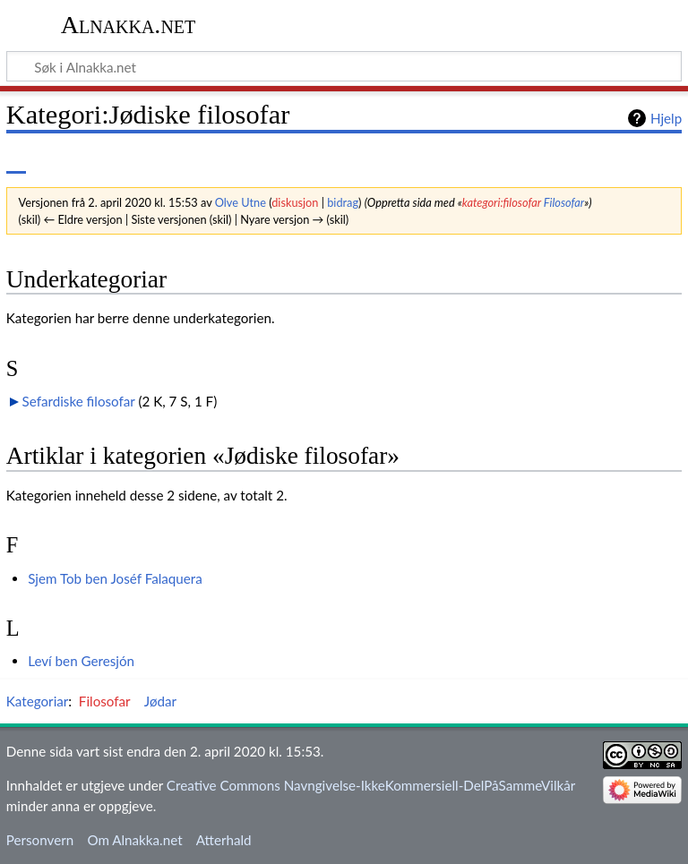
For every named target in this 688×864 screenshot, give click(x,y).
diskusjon (294, 202)
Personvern (39, 840)
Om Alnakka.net (134, 840)
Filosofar (564, 202)
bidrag (342, 202)
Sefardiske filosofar (78, 401)
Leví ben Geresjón (81, 661)
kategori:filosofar (501, 202)
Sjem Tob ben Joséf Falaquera (115, 578)
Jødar (160, 701)
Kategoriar (37, 701)
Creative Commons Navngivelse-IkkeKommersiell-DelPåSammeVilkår (371, 785)
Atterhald (224, 840)
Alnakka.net (128, 24)
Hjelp (666, 118)
